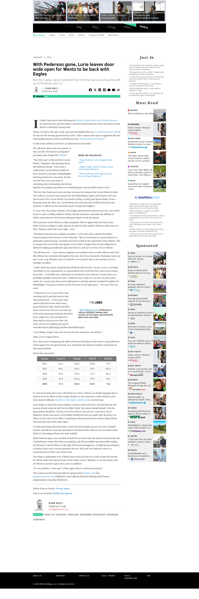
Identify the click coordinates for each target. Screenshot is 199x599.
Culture (111, 27)
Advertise (60, 575)
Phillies (82, 35)
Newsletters (113, 35)
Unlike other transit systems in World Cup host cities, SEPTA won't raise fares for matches (146, 79)
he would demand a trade (105, 132)
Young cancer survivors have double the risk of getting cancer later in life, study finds (146, 224)
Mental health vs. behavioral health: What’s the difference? (144, 212)
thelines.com (89, 473)
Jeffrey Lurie (73, 515)
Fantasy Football (96, 35)
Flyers (62, 35)
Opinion (133, 450)
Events (127, 27)
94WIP (62, 155)
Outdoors (134, 166)
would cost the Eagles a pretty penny (73, 400)
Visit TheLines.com (89, 310)
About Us (37, 575)
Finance (133, 408)
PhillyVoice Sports (62, 493)
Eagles (52, 35)
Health (95, 27)
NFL (46, 96)
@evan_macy (63, 488)
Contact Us (84, 575)
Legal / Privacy (108, 575)
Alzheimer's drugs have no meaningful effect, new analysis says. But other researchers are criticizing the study (145, 206)
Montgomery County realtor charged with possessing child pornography (146, 73)
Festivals (134, 267)
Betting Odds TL (99, 515)
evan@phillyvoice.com (59, 509)
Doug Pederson (86, 515)
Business (134, 110)
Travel (132, 253)
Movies (133, 152)
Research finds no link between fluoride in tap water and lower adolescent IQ (146, 230)
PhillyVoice (50, 28)
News (79, 27)
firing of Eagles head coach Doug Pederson (96, 120)
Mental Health (136, 394)
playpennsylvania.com (43, 476)
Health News (135, 138)
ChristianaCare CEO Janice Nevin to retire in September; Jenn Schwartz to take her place (146, 217)
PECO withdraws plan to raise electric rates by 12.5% (145, 89)
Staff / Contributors (130, 576)
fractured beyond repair (92, 139)
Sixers (71, 35)
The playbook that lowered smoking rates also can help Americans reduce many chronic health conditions (146, 67)
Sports (144, 27)
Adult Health (135, 351)
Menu (37, 28)
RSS (148, 575)
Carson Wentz (39, 519)
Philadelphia (61, 515)
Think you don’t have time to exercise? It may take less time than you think (146, 235)
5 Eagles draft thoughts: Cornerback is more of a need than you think (145, 84)
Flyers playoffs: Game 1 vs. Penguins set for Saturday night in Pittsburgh (146, 94)
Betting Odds (112, 515)
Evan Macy (51, 88)
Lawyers (133, 436)
